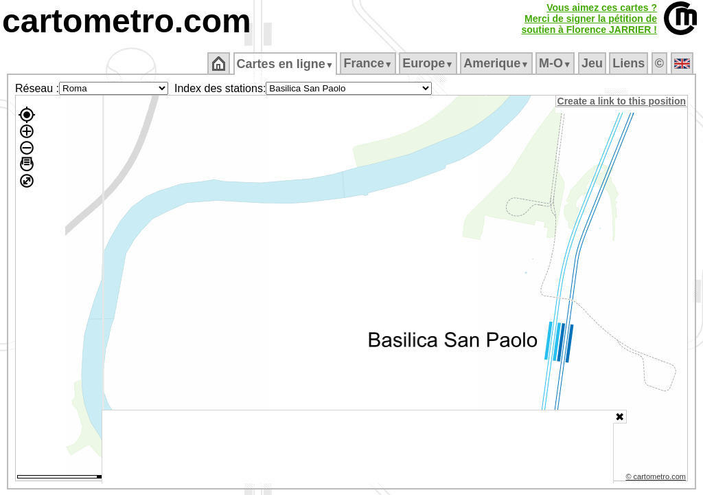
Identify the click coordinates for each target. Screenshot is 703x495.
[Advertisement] (358, 447)
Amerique (497, 63)
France (369, 63)
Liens (630, 63)
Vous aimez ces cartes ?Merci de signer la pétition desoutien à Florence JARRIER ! (589, 18)
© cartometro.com (657, 478)
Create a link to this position (622, 101)
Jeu (592, 63)
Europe (429, 63)
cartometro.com (126, 21)
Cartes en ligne (286, 64)
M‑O (556, 63)
